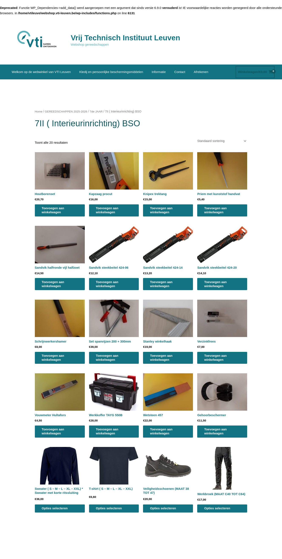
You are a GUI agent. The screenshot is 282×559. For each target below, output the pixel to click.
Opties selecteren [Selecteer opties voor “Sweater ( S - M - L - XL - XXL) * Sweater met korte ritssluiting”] (56, 512)
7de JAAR (97, 111)
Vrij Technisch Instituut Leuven (125, 38)
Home (39, 111)
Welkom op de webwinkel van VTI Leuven (40, 72)
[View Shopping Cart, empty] (255, 72)
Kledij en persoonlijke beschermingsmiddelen (108, 72)
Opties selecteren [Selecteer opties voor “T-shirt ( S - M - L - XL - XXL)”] (111, 512)
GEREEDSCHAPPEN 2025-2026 (66, 111)
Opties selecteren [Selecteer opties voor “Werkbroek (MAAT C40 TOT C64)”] (219, 512)
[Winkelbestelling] (220, 141)
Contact (172, 72)
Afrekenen (191, 72)
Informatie (153, 72)
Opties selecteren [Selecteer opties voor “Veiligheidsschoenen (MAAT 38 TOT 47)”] (165, 512)
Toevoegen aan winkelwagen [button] (54, 211)
